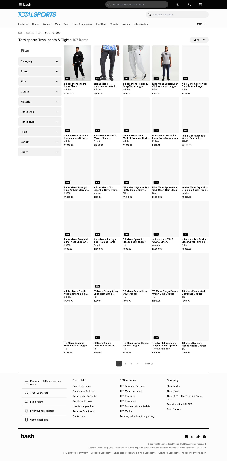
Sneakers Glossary (124, 452)
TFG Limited (69, 452)
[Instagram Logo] (186, 438)
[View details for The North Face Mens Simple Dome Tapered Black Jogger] (165, 323)
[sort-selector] (199, 40)
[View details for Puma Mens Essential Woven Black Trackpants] (106, 115)
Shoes (35, 24)
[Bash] (20, 33)
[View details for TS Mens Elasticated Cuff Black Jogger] (195, 271)
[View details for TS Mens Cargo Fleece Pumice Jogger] (136, 323)
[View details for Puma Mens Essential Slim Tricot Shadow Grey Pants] (77, 219)
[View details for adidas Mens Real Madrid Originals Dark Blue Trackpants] (136, 115)
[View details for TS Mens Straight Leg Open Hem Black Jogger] (106, 271)
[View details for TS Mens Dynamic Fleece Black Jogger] (77, 323)
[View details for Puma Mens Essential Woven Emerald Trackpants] (195, 115)
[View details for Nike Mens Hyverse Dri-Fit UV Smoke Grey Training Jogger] (136, 167)
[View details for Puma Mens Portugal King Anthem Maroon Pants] (77, 167)
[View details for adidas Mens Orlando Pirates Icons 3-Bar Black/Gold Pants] (77, 115)
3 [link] (131, 363)
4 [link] (138, 363)
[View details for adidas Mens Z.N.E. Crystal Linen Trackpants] (165, 219)
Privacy (83, 452)
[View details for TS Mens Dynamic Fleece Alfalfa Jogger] (195, 323)
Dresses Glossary (101, 452)
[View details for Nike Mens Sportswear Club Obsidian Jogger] (165, 63)
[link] (149, 363)
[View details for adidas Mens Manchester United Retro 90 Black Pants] (106, 63)
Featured (23, 24)
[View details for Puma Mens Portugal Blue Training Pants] (106, 219)
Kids (66, 24)
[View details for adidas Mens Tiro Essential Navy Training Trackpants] (106, 167)
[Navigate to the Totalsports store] (37, 14)
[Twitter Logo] (192, 438)
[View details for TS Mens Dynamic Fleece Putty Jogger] (136, 219)
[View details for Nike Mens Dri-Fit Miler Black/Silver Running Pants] (195, 219)
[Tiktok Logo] (198, 438)
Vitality (114, 24)
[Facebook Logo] (204, 438)
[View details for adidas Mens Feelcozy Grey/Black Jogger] (136, 63)
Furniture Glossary (168, 452)
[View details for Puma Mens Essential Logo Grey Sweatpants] (165, 115)
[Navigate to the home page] (27, 4)
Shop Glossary (146, 452)
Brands (126, 24)
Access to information (194, 452)
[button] (177, 4)
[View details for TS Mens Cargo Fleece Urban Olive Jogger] (165, 271)
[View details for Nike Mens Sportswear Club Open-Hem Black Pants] (165, 167)
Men (57, 24)
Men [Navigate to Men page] (39, 33)
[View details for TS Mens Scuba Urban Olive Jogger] (136, 271)
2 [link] (125, 363)
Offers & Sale (141, 24)
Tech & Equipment (82, 24)
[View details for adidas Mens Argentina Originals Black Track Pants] (195, 167)
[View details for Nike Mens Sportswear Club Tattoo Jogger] (195, 63)
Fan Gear (101, 24)
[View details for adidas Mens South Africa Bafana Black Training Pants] (77, 271)
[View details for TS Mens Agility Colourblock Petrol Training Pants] (106, 323)
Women (47, 24)
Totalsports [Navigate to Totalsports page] (30, 33)
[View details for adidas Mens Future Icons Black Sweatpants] (77, 63)
